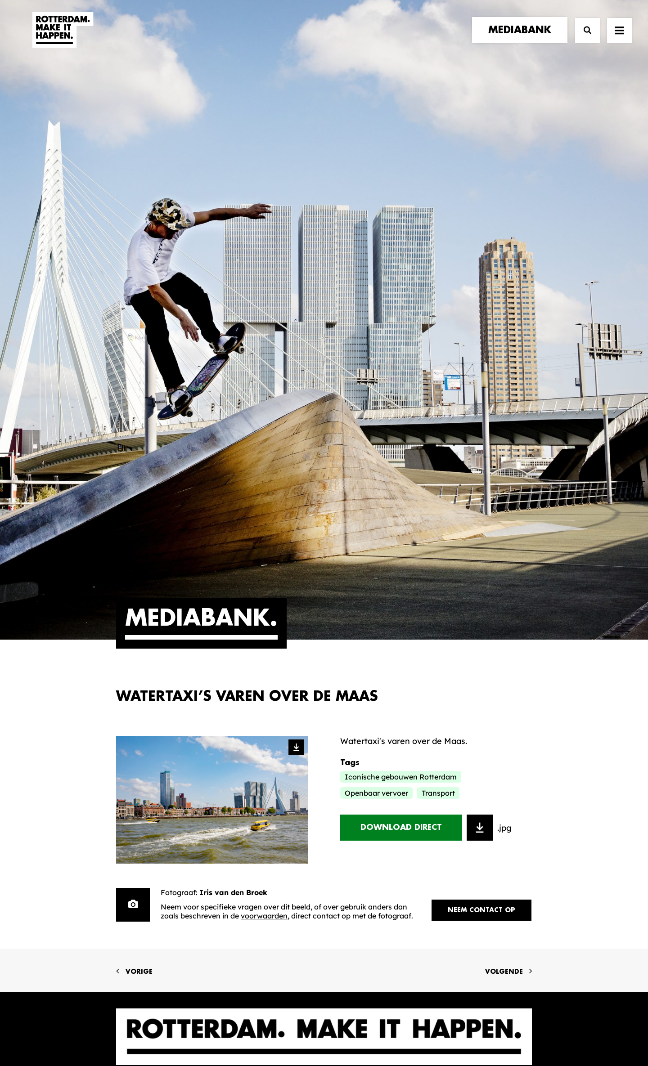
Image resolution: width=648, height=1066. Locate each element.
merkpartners (148, 775)
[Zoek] (583, 39)
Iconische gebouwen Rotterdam (401, 439)
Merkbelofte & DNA (266, 807)
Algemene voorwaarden (270, 1028)
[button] (619, 39)
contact (136, 802)
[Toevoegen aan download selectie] (480, 490)
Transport (438, 455)
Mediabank (362, 785)
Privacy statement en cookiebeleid (362, 1028)
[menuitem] (522, 39)
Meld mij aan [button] (486, 812)
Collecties (359, 799)
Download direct (401, 490)
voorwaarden (264, 578)
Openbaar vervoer (376, 455)
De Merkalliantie (260, 793)
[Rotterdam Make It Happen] (62, 39)
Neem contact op (481, 572)
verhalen (137, 766)
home (128, 756)
